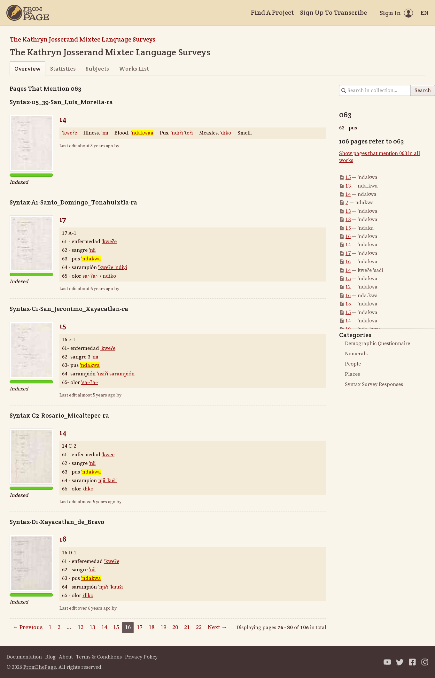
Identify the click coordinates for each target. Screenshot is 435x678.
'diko (225, 133)
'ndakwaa (142, 133)
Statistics (63, 68)
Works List (134, 68)
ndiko (109, 276)
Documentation (24, 657)
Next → (217, 627)
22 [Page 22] (199, 627)
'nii (104, 133)
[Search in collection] (375, 90)
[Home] (27, 13)
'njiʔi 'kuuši (110, 587)
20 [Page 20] (175, 627)
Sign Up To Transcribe (333, 12)
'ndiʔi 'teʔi (182, 133)
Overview (27, 68)
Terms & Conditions (99, 657)
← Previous (27, 627)
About (66, 657)
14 (62, 119)
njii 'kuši (107, 480)
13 (348, 186)
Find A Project (272, 12)
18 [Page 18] (151, 627)
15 (62, 326)
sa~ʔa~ (90, 276)
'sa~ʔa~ (89, 382)
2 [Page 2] (59, 627)
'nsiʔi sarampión (116, 374)
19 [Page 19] (163, 627)
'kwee (108, 454)
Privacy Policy (141, 657)
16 (62, 539)
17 (62, 219)
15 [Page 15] (116, 627)
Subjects (97, 68)
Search (423, 90)
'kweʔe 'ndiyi (112, 267)
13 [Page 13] (92, 627)
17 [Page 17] (140, 627)
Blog (50, 657)
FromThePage (39, 667)
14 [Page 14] (104, 627)
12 (348, 287)
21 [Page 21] (187, 627)
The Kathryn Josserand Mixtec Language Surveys (82, 39)
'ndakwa (91, 259)
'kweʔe (69, 133)
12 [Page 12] (80, 627)
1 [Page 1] (50, 627)
